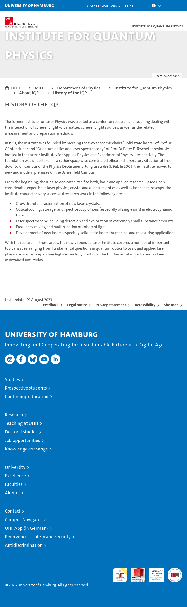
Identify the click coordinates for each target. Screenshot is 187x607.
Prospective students (26, 388)
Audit (135, 570)
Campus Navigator (23, 520)
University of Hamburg (29, 5)
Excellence (15, 476)
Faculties (14, 484)
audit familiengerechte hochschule (120, 575)
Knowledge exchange (26, 449)
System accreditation (175, 573)
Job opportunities (22, 440)
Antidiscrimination (24, 545)
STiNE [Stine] (129, 5)
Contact (12, 511)
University (15, 467)
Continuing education (26, 396)
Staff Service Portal (103, 5)
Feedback (51, 304)
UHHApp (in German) (26, 528)
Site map (171, 304)
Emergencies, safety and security (38, 537)
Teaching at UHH (21, 423)
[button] (155, 5)
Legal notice (77, 304)
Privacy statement (111, 304)
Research (14, 415)
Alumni (12, 493)
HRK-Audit (154, 573)
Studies (12, 379)
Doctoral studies (21, 432)
